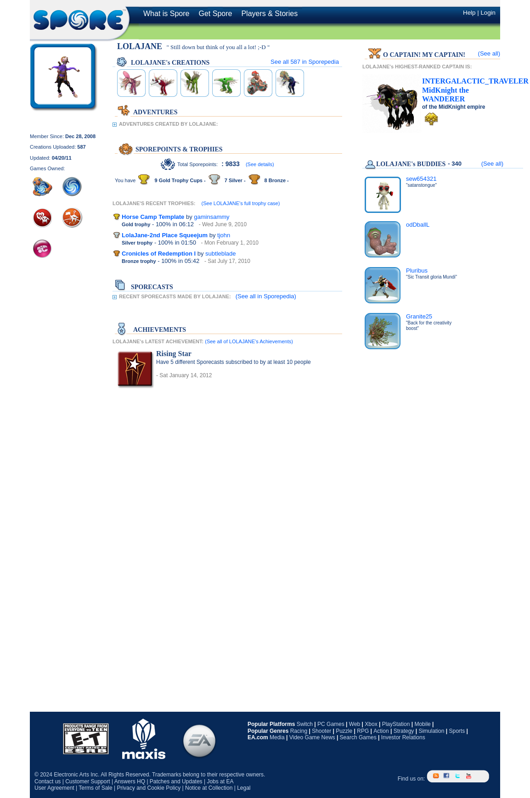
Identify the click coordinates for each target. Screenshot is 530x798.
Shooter (321, 731)
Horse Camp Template (153, 216)
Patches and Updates (176, 781)
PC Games (330, 724)
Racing (298, 731)
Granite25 (419, 316)
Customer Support (87, 781)
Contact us (47, 781)
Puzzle (344, 731)
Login (488, 12)
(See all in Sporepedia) (266, 296)
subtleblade (220, 253)
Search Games (358, 737)
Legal (243, 788)
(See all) (489, 53)
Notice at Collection (208, 788)
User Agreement (54, 788)
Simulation (431, 731)
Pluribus (417, 270)
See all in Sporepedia (305, 61)
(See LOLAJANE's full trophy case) (241, 203)
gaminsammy (211, 216)
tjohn (223, 235)
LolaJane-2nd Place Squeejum (165, 235)
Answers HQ (129, 781)
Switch (305, 724)
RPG (363, 731)
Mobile (422, 724)
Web (354, 724)
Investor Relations (403, 737)
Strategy (404, 731)
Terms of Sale (95, 788)
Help (469, 12)
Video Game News (312, 737)
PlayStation (396, 724)
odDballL (417, 224)
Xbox (371, 724)
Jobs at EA (220, 781)
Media (277, 737)
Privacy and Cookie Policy (148, 788)
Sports (457, 731)
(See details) (260, 164)
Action (381, 731)
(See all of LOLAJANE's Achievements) (249, 341)
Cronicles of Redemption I (159, 253)
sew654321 (421, 178)
